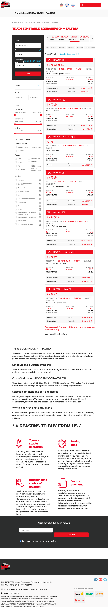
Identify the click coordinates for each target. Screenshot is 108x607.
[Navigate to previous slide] (47, 38)
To (15, 50)
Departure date (19, 61)
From (17, 41)
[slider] (15, 115)
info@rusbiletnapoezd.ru (14, 589)
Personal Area (90, 5)
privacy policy (49, 536)
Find (28, 74)
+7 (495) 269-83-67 (11, 593)
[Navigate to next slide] (92, 38)
